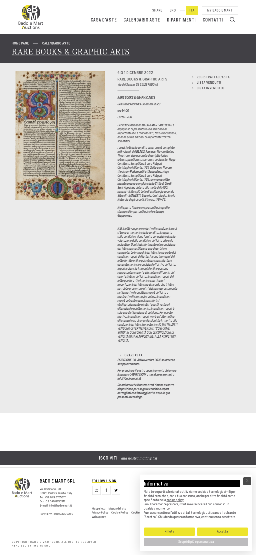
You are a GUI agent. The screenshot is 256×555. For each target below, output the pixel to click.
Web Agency (99, 517)
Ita (192, 10)
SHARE (157, 10)
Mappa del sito (117, 508)
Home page (20, 43)
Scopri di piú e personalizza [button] (196, 542)
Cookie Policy (119, 512)
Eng (173, 10)
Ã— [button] (247, 481)
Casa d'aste (104, 19)
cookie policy (175, 500)
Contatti (213, 19)
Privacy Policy (100, 512)
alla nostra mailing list (128, 459)
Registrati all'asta (211, 77)
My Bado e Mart (220, 10)
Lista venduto (206, 82)
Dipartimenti (181, 19)
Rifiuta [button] (169, 531)
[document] (196, 501)
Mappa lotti (99, 508)
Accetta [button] (222, 531)
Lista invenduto (208, 88)
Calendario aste (142, 19)
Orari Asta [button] (131, 355)
